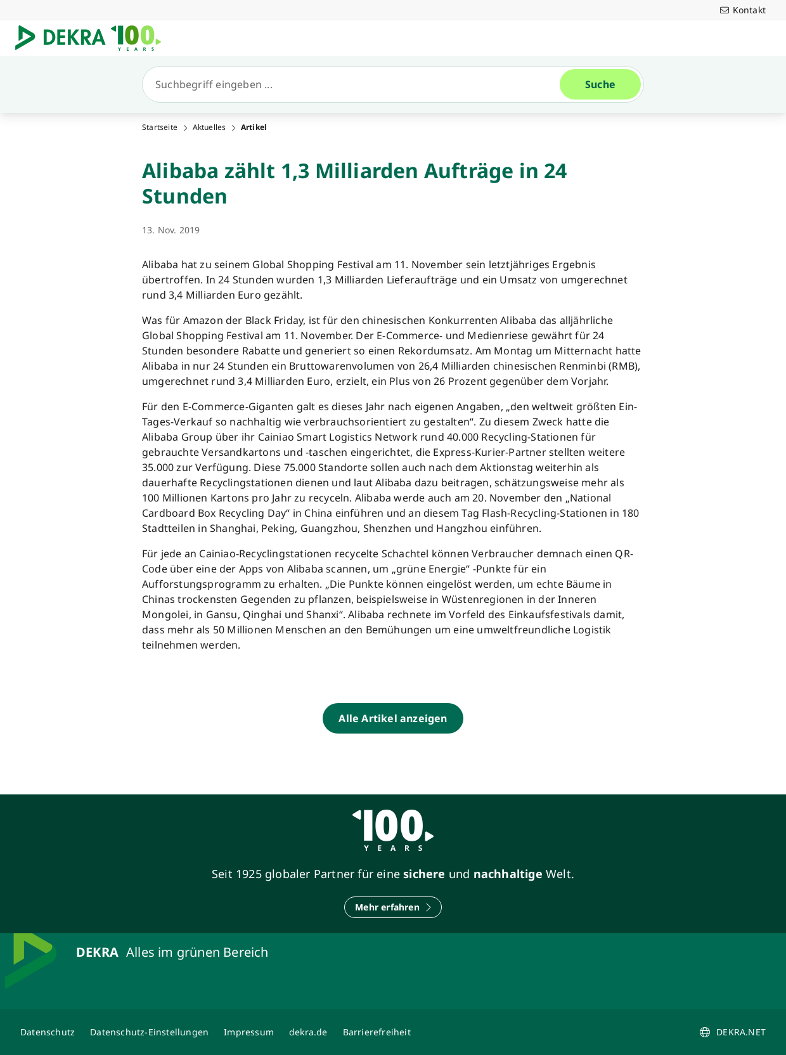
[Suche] (356, 84)
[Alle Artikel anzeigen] (393, 718)
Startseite (159, 127)
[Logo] (93, 38)
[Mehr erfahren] (393, 907)
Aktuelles (209, 127)
